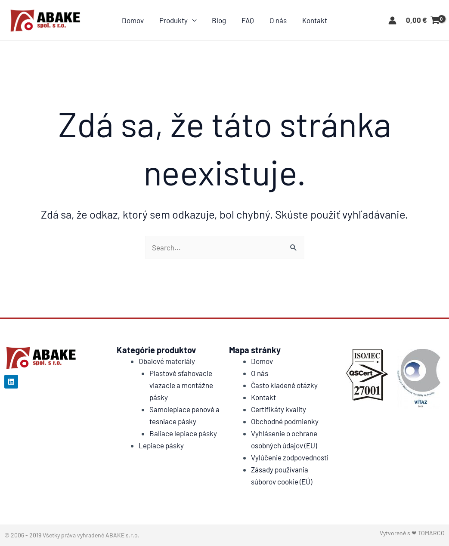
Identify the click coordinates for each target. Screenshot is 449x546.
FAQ (247, 20)
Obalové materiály (167, 361)
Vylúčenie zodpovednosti (289, 457)
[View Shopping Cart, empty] (422, 20)
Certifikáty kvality (278, 409)
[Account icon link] (392, 20)
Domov (135, 20)
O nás (276, 20)
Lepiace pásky (161, 445)
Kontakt (312, 20)
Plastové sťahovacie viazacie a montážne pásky (181, 385)
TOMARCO (431, 533)
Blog (219, 20)
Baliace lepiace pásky (183, 433)
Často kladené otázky (284, 385)
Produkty (175, 20)
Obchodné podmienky (285, 421)
